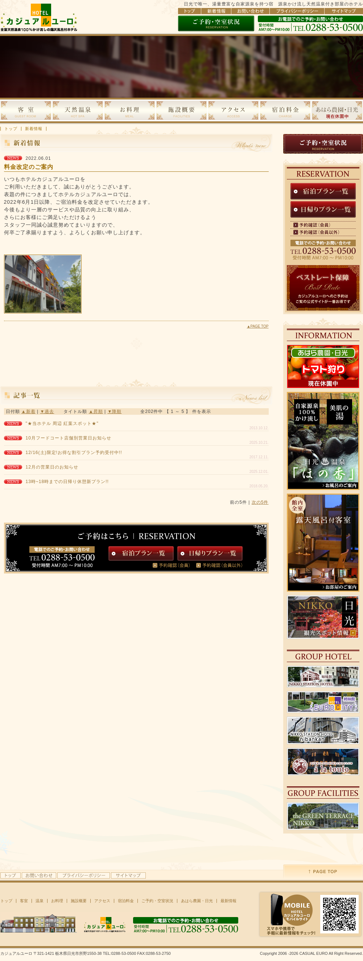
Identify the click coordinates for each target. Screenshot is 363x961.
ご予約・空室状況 (157, 901)
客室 (24, 901)
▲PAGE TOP (258, 326)
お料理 (57, 901)
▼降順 (114, 411)
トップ (10, 129)
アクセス (102, 901)
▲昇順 (96, 411)
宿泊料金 (126, 901)
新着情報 (33, 129)
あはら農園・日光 (197, 901)
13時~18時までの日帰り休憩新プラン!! (67, 481)
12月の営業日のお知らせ (52, 467)
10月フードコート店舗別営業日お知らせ (68, 438)
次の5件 (260, 502)
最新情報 (228, 901)
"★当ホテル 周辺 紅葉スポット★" (62, 423)
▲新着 (28, 411)
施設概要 (79, 901)
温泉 (40, 901)
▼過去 (47, 411)
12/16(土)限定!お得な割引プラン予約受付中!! (74, 452)
